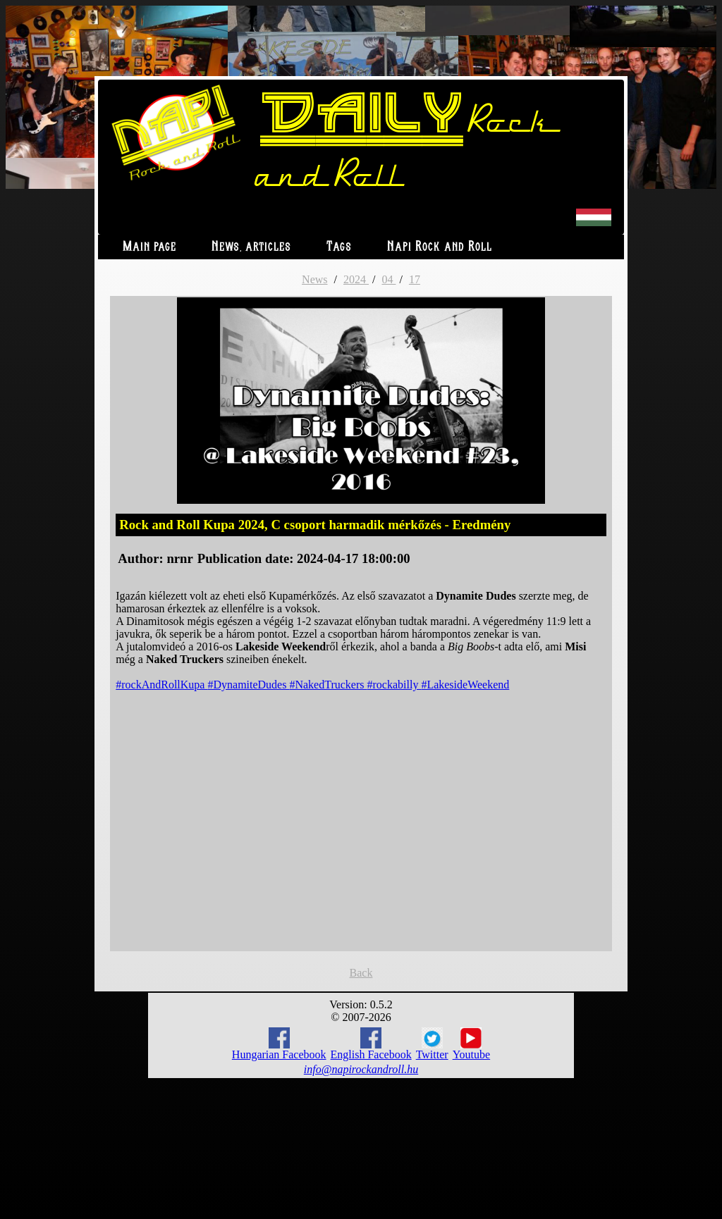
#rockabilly (394, 685)
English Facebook (371, 1043)
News (314, 279)
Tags (339, 247)
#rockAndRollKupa (161, 685)
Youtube (472, 1044)
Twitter (432, 1044)
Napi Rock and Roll (439, 247)
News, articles (251, 247)
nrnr (179, 558)
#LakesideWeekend (465, 685)
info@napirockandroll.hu (361, 1069)
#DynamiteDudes (248, 685)
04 (388, 279)
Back (361, 973)
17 (414, 279)
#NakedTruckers (328, 685)
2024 (356, 279)
